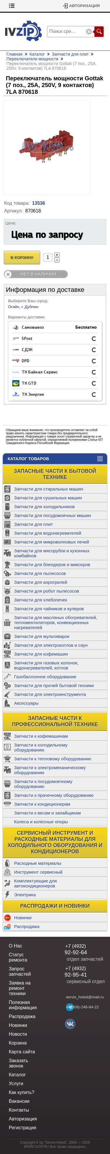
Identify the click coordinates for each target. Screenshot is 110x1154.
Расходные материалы (37, 863)
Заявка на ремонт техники (20, 988)
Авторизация (84, 6)
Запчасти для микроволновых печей (51, 541)
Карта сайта (22, 1051)
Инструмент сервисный (38, 871)
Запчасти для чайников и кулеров (49, 608)
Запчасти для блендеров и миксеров (52, 564)
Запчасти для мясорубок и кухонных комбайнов (51, 553)
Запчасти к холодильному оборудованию (40, 747)
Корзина (17, 6)
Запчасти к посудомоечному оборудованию (43, 784)
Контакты (19, 1110)
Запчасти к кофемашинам (41, 736)
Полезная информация (23, 1005)
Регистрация (22, 1127)
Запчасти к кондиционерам (42, 804)
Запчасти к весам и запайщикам (47, 812)
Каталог (37, 54)
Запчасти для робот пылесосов (46, 590)
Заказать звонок (18, 1063)
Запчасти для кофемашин (41, 653)
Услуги (16, 1083)
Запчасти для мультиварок (41, 636)
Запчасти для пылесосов (40, 573)
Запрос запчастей (20, 971)
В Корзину (22, 257)
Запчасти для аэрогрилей (40, 582)
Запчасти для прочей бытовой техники (54, 685)
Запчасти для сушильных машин (48, 497)
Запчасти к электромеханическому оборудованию (50, 770)
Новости (18, 1034)
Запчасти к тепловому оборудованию (52, 758)
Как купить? (21, 1092)
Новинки (22, 917)
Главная (14, 54)
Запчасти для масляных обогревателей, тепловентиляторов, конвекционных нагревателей (55, 622)
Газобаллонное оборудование (45, 676)
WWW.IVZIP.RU (36, 1147)
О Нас (15, 945)
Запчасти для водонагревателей (47, 533)
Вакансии (19, 1101)
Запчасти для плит (33, 524)
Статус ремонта (18, 957)
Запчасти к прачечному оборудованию (54, 795)
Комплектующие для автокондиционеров (35, 883)
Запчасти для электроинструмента (50, 694)
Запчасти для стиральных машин (48, 488)
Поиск (99, 31)
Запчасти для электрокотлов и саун (51, 645)
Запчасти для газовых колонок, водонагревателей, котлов (46, 665)
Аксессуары (26, 703)
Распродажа (26, 926)
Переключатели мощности (32, 58)
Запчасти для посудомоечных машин (52, 515)
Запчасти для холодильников (44, 506)
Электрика (25, 894)
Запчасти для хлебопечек (40, 599)
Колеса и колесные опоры (41, 821)
